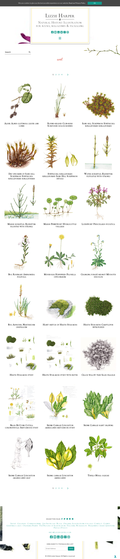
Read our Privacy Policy (78, 3)
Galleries (21, 523)
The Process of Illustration (52, 525)
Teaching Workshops (77, 525)
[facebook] (52, 32)
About (13, 523)
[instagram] (67, 32)
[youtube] (55, 32)
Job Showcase (49, 523)
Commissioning (34, 523)
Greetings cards (13, 525)
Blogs (59, 523)
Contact (98, 523)
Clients (106, 523)
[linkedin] (58, 32)
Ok (97, 3)
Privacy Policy (60, 527)
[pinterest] (64, 32)
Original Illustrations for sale (78, 523)
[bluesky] (61, 32)
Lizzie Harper (60, 15)
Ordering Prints (30, 525)
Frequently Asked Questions (101, 525)
